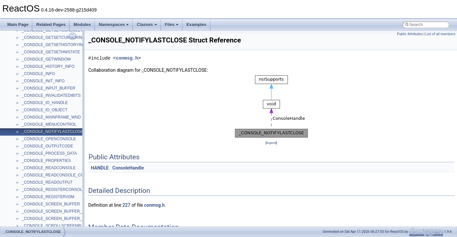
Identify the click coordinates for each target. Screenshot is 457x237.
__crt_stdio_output (38, 192)
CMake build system (29, 62)
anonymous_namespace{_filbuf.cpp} (53, 214)
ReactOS (14, 33)
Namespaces (114, 24)
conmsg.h (127, 58)
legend (271, 143)
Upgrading (20, 40)
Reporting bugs (24, 83)
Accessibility (32, 206)
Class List (25, 177)
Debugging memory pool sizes (37, 76)
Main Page (17, 24)
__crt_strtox (32, 199)
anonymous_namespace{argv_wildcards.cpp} (61, 221)
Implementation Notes (30, 120)
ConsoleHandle (128, 168)
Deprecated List (25, 148)
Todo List (19, 141)
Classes (147, 24)
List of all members (440, 34)
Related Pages (51, 24)
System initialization (28, 98)
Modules (82, 24)
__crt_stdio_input (37, 185)
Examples (196, 24)
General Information (28, 134)
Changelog (20, 47)
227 (126, 205)
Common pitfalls (25, 69)
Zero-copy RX (23, 91)
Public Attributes (410, 34)
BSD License (22, 127)
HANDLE (100, 168)
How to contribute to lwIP (33, 54)
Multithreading (23, 105)
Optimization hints (26, 112)
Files (172, 24)
